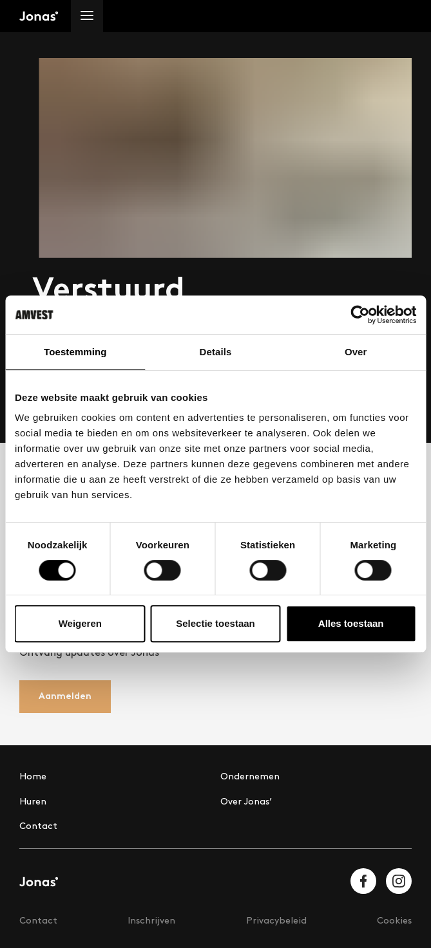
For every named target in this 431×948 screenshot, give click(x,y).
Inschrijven (151, 920)
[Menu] (87, 16)
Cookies (394, 920)
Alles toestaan (351, 623)
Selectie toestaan (215, 623)
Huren (32, 801)
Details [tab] (216, 351)
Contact (38, 826)
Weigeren (80, 623)
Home (32, 776)
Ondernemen (250, 776)
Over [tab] (356, 351)
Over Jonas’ (246, 801)
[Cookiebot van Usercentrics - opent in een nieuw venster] (359, 314)
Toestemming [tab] (75, 351)
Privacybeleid (276, 920)
